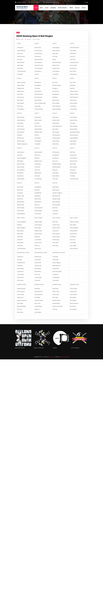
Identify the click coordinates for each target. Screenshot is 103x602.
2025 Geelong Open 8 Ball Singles (34, 80)
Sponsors (77, 7)
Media (71, 7)
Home (36, 7)
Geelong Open (22, 7)
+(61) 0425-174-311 (35, 2)
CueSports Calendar (21, 2)
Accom (46, 7)
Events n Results (63, 7)
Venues (84, 7)
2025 (18, 76)
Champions (53, 7)
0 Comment (37, 83)
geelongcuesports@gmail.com (52, 2)
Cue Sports (51, 356)
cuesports (29, 83)
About (41, 7)
